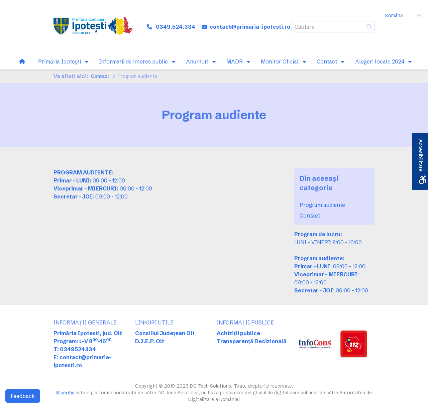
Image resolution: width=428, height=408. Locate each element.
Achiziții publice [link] (238, 333)
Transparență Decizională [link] (252, 341)
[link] (93, 27)
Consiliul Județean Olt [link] (165, 333)
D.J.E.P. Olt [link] (149, 341)
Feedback (23, 396)
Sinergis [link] (65, 393)
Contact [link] (100, 76)
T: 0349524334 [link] (75, 349)
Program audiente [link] (322, 204)
